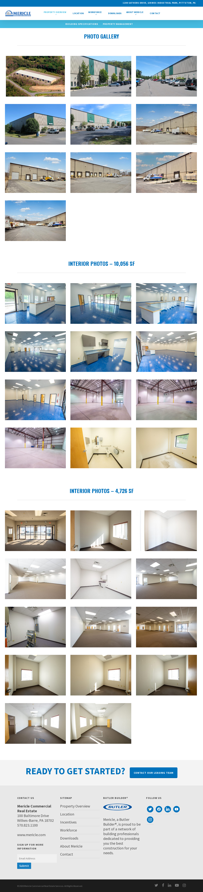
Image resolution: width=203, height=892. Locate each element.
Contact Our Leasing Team (153, 772)
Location (67, 814)
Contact (66, 854)
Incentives (68, 822)
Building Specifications (81, 24)
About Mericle (71, 846)
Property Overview (75, 806)
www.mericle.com (31, 834)
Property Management (118, 24)
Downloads (69, 838)
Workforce (68, 830)
